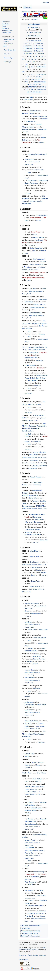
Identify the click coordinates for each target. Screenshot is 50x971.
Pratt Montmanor (35, 111)
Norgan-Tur (29, 441)
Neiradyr (25, 493)
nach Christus (28, 100)
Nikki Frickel (34, 562)
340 (26, 82)
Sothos (35, 659)
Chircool (30, 802)
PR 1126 (34, 234)
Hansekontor (42, 129)
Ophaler (35, 466)
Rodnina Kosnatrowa (37, 307)
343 (29, 87)
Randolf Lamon (30, 787)
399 (37, 92)
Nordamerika (34, 877)
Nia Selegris (29, 890)
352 (35, 59)
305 (35, 57)
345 (35, 87)
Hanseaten (39, 360)
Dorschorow (37, 517)
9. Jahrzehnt (28, 53)
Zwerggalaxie (33, 352)
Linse (26, 436)
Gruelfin (29, 661)
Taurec (24, 201)
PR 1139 (38, 781)
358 (34, 62)
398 (34, 92)
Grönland (28, 810)
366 (28, 69)
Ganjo (33, 575)
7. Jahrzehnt (27, 51)
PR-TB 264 (28, 412)
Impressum (42, 955)
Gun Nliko (42, 659)
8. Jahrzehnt (38, 51)
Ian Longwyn (29, 702)
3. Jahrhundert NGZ (33, 36)
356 (28, 62)
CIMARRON (41, 705)
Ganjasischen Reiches (32, 530)
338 (44, 79)
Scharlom (41, 514)
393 (38, 89)
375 (44, 74)
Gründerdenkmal (36, 242)
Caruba (24, 485)
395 (44, 89)
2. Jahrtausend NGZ (34, 32)
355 (44, 59)
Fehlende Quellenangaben (30, 936)
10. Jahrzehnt (39, 53)
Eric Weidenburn (41, 215)
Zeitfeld (45, 436)
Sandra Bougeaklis (31, 824)
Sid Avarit (28, 723)
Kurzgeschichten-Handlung (30, 931)
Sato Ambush (29, 677)
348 (44, 87)
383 (38, 82)
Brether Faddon (30, 821)
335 (35, 79)
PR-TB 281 (28, 449)
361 (32, 67)
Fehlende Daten (34, 926)
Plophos (25, 113)
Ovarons (36, 304)
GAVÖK (30, 884)
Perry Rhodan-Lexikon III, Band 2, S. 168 (34, 463)
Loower (35, 116)
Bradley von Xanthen (32, 603)
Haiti (44, 218)
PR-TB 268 (37, 441)
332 (26, 79)
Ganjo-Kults (43, 299)
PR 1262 (27, 813)
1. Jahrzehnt (28, 43)
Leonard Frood (30, 840)
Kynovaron (28, 532)
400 (40, 92)
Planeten (39, 124)
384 (41, 82)
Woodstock (30, 874)
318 (44, 64)
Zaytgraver (37, 522)
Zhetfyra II (40, 368)
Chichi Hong (34, 460)
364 (41, 67)
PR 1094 (27, 193)
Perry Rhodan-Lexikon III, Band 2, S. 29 (34, 564)
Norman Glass (30, 670)
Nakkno (31, 127)
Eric (34, 250)
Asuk (35, 468)
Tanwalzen (33, 651)
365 (44, 67)
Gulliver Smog (30, 792)
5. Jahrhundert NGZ (34, 41)
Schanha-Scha (30, 121)
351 (32, 59)
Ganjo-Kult (32, 498)
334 (32, 79)
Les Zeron (28, 622)
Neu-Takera (29, 302)
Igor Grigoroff (42, 154)
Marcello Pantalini (36, 477)
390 (40, 84)
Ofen (35, 358)
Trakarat (40, 723)
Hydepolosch (33, 495)
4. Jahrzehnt (38, 46)
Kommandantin (27, 506)
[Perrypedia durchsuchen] (44, 11)
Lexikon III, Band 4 (30, 898)
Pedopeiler (39, 519)
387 (31, 84)
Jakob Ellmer (34, 551)
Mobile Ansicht (23, 959)
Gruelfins (43, 572)
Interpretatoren (33, 514)
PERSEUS (31, 913)
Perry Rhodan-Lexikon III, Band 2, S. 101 (34, 457)
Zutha (31, 355)
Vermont (43, 874)
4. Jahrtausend (33, 27)
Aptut (26, 726)
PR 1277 (42, 304)
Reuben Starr (29, 853)
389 (37, 84)
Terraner (35, 415)
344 (32, 87)
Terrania (43, 250)
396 (28, 92)
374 (41, 74)
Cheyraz (25, 127)
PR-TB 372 (28, 393)
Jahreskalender (34, 24)
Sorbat (39, 482)
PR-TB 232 (41, 334)
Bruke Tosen (43, 629)
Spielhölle (36, 688)
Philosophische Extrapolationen (33, 277)
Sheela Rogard (36, 808)
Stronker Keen (30, 159)
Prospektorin (43, 180)
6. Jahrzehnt (38, 48)
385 (44, 82)
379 (37, 77)
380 (40, 77)
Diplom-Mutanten (42, 375)
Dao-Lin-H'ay (29, 754)
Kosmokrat (44, 199)
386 (28, 84)
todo (29, 173)
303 (29, 57)
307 (41, 57)
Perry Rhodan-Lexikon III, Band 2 (34, 850)
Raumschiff (32, 180)
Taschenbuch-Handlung (29, 933)
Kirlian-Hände (41, 773)
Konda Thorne (36, 232)
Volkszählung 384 (39, 638)
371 (32, 74)
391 (32, 89)
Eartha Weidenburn (31, 183)
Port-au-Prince (35, 218)
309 (23, 59)
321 (23, 72)
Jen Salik (28, 434)
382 (35, 82)
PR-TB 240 (41, 742)
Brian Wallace (37, 779)
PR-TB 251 (37, 385)
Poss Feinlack (33, 380)
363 (38, 67)
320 (26, 67)
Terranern (37, 485)
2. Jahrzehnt (38, 43)
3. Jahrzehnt (27, 46)
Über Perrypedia (33, 955)
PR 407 (29, 280)
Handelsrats (39, 240)
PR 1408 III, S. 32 (41, 913)
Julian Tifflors (40, 895)
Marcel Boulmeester (37, 264)
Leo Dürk (33, 289)
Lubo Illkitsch (29, 848)
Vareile (27, 517)
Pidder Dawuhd (35, 586)
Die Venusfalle (38, 170)
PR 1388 (27, 879)
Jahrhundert (25, 928)
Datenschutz (23, 955)
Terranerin (33, 201)
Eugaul (31, 113)
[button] (9, 37)
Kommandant (29, 705)
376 (28, 77)
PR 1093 (25, 132)
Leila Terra (28, 710)
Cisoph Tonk (35, 581)
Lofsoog (25, 495)
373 (38, 74)
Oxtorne (42, 916)
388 (34, 84)
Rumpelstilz (43, 352)
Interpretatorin (37, 490)
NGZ (31, 97)
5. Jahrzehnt (27, 48)
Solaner (30, 648)
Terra (26, 220)
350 (26, 89)
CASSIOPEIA (40, 506)
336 (38, 79)
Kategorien (24, 926)
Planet (34, 482)
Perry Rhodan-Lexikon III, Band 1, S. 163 (34, 508)
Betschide (43, 802)
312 (26, 64)
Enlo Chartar (33, 455)
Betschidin (43, 901)
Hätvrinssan (29, 522)
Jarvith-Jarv (32, 629)
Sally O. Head (40, 378)
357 (31, 62)
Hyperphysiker (33, 154)
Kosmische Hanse (28, 129)
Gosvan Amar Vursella (37, 272)
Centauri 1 (28, 767)
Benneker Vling (38, 872)
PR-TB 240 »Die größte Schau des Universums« (34, 734)
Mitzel (27, 756)
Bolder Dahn (38, 906)
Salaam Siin (43, 466)
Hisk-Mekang (42, 116)
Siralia (38, 570)
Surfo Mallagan (30, 805)
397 (31, 92)
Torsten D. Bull (30, 378)
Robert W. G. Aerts (31, 721)
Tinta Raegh (29, 916)
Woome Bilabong (35, 313)
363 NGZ (35, 19)
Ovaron (27, 611)
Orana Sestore (30, 365)
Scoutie (27, 903)
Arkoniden (42, 452)
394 (41, 89)
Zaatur (30, 468)
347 (41, 87)
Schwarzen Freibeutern (33, 535)
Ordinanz (44, 119)
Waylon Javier (34, 556)
